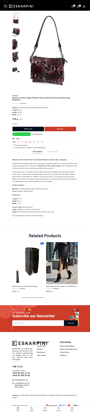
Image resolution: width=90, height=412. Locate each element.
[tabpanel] (45, 185)
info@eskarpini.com (21, 380)
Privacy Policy (64, 352)
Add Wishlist (37, 134)
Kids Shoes (44, 395)
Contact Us (63, 355)
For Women (51, 395)
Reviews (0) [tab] (53, 151)
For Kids (14, 397)
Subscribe (71, 323)
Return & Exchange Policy (68, 349)
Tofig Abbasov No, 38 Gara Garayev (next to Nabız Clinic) (22, 385)
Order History (41, 355)
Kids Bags (59, 395)
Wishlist (39, 349)
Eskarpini (15, 95)
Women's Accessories (69, 395)
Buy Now (60, 129)
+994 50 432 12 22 (21, 373)
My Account (41, 352)
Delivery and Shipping (67, 346)
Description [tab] (37, 151)
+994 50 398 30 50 (21, 375)
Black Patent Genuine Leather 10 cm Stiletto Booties (62, 286)
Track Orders (41, 346)
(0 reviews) (23, 103)
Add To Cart (28, 129)
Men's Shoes (25, 395)
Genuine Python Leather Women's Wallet (24, 286)
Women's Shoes (35, 395)
